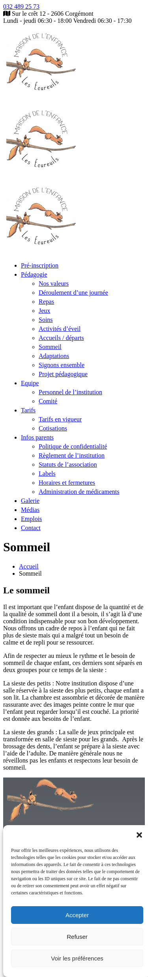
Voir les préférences (77, 958)
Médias (30, 509)
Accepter (77, 915)
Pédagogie (34, 274)
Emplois (31, 518)
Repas (46, 301)
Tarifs (28, 410)
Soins (46, 319)
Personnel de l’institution (70, 392)
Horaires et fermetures (67, 482)
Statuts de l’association (68, 464)
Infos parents (37, 437)
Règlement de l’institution (72, 455)
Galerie (30, 500)
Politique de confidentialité (73, 446)
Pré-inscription (39, 265)
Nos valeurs (54, 283)
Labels (47, 473)
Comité (48, 401)
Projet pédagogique (63, 374)
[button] (139, 835)
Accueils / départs (61, 337)
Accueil (29, 566)
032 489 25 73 (21, 6)
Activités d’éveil (60, 328)
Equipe (30, 383)
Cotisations (53, 428)
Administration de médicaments (79, 491)
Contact (31, 528)
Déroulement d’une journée (73, 292)
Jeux (44, 310)
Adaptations (54, 356)
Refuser (77, 936)
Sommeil (50, 347)
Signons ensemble (61, 365)
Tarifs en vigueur (60, 419)
